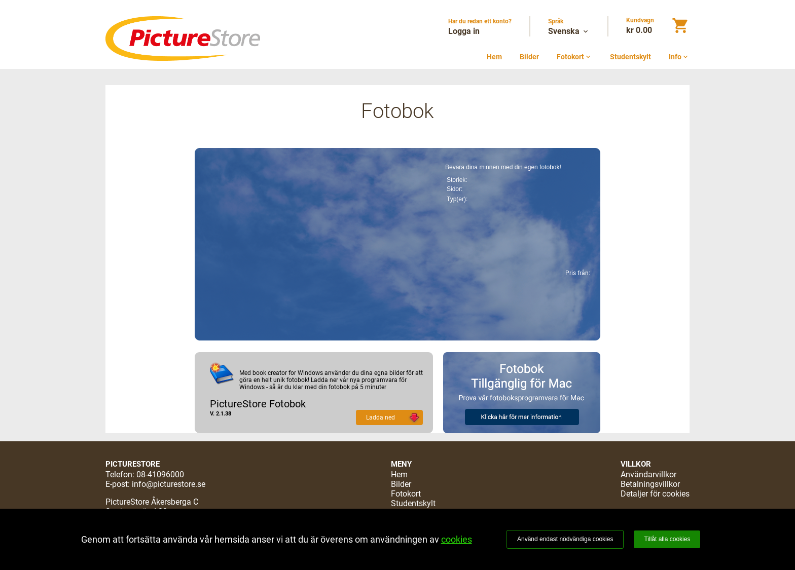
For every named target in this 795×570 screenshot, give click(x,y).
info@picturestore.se (168, 484)
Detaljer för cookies (655, 494)
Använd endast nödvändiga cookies (565, 539)
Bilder (529, 57)
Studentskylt (630, 57)
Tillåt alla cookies (667, 539)
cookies (456, 539)
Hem (494, 57)
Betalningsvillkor (650, 484)
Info (679, 57)
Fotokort (574, 57)
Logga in (464, 31)
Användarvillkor (648, 474)
